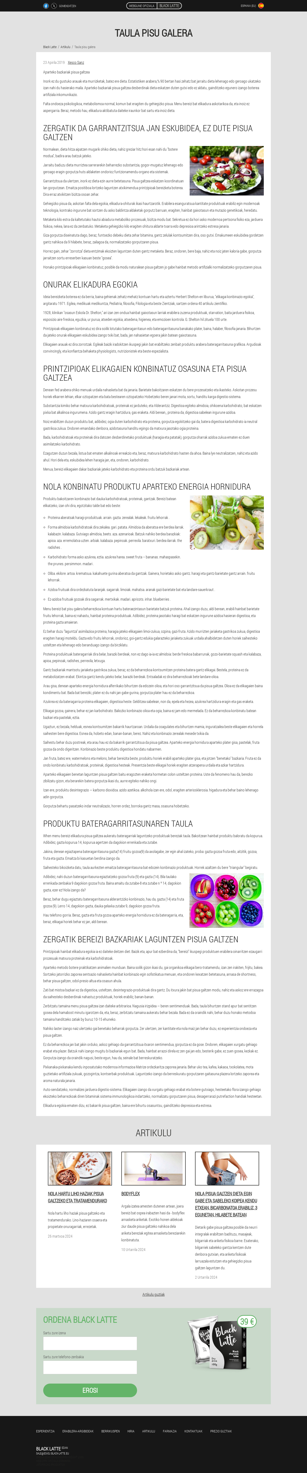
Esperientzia (45, 1431)
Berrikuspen (110, 1431)
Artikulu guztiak (153, 1294)
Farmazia (170, 1431)
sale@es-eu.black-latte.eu (52, 1453)
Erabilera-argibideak (78, 1431)
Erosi (90, 1390)
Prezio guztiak (221, 1431)
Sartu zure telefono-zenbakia (63, 1357)
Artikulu (148, 1431)
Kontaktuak (193, 1431)
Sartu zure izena (54, 1333)
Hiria (130, 1431)
